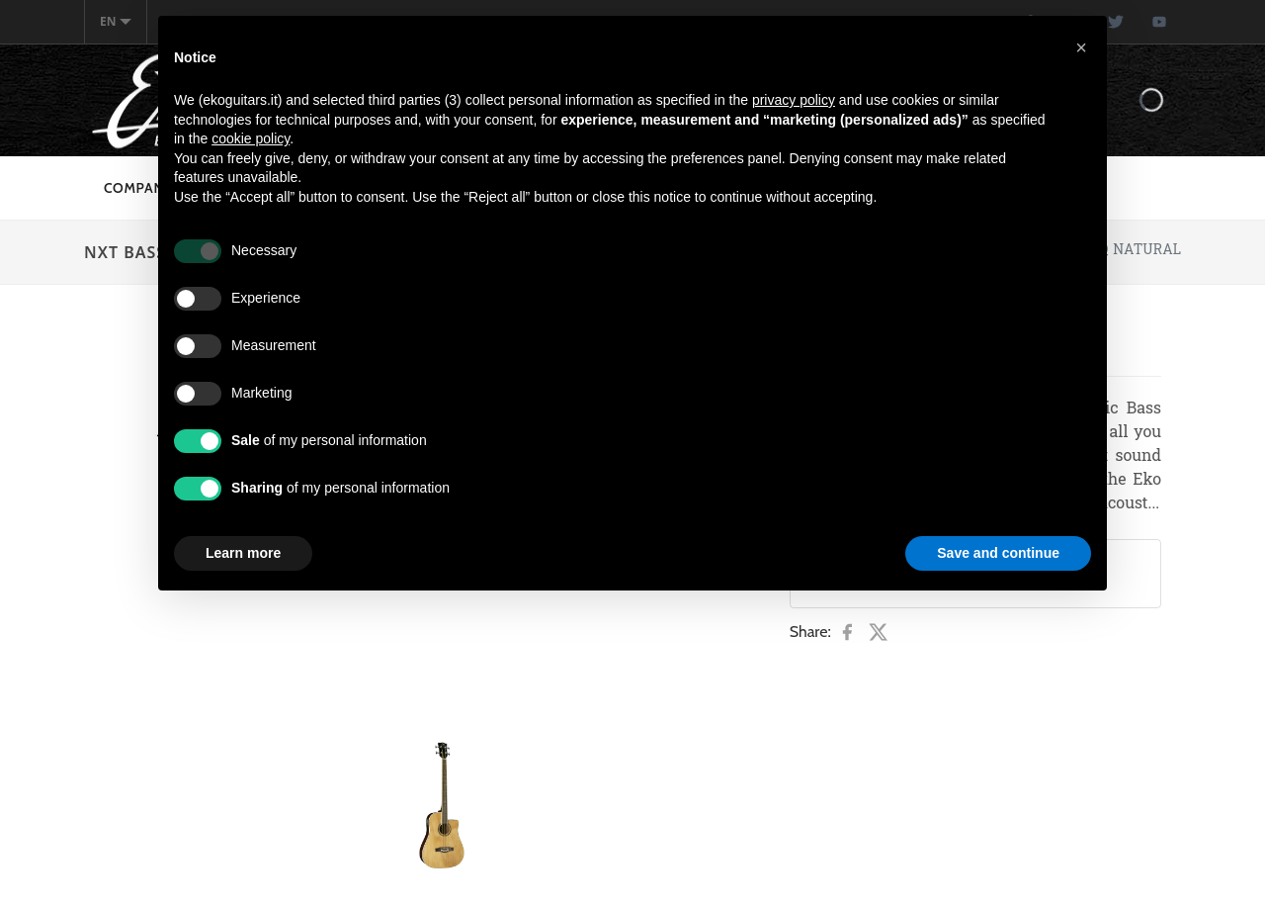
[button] (1081, 47)
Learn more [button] (243, 553)
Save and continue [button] (998, 553)
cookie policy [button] (250, 138)
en (115, 21)
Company (138, 188)
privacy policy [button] (793, 100)
